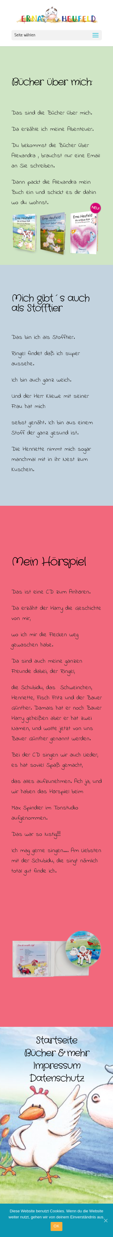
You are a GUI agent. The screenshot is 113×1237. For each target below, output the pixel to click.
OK (56, 1226)
